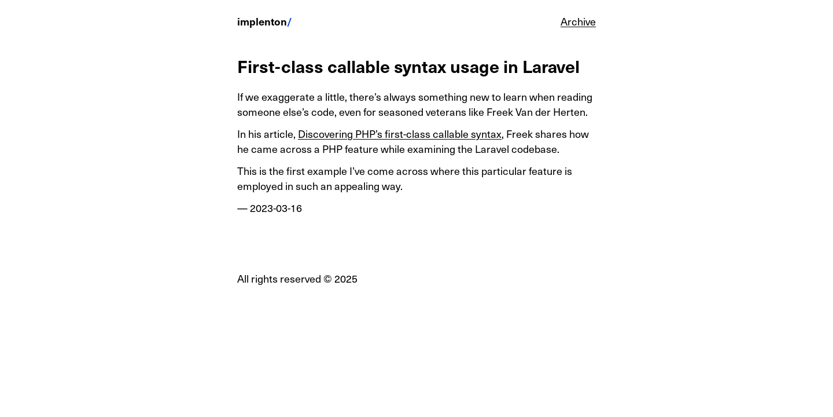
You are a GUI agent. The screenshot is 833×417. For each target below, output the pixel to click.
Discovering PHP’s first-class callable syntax (400, 133)
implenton (262, 21)
